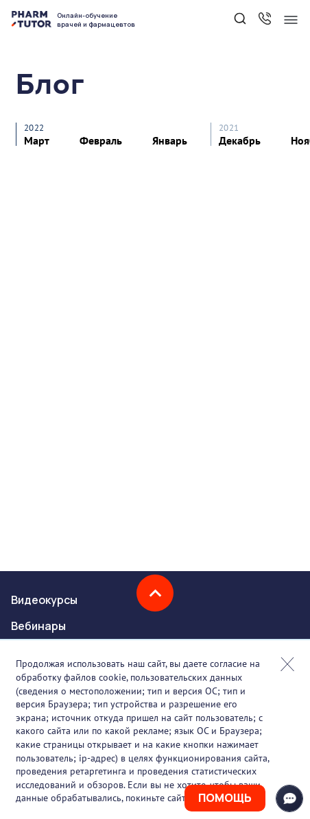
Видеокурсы (44, 599)
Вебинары (38, 625)
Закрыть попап (287, 664)
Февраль (101, 140)
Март (36, 140)
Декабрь (240, 140)
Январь (169, 140)
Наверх (155, 593)
